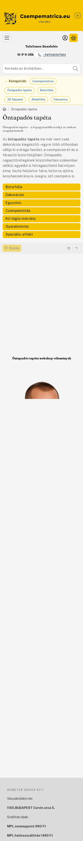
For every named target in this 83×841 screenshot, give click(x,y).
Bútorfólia (46, 90)
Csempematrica (43, 81)
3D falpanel (15, 99)
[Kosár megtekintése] (73, 38)
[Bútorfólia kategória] (41, 187)
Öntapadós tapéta (19, 90)
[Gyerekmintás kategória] (41, 226)
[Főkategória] (4, 109)
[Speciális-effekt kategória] (41, 234)
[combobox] (41, 68)
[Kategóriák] (7, 38)
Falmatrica (61, 99)
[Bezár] (77, 15)
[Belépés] (65, 38)
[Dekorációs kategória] (41, 194)
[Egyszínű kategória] (41, 202)
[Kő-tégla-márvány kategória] (41, 218)
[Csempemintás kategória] (41, 210)
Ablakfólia (38, 99)
